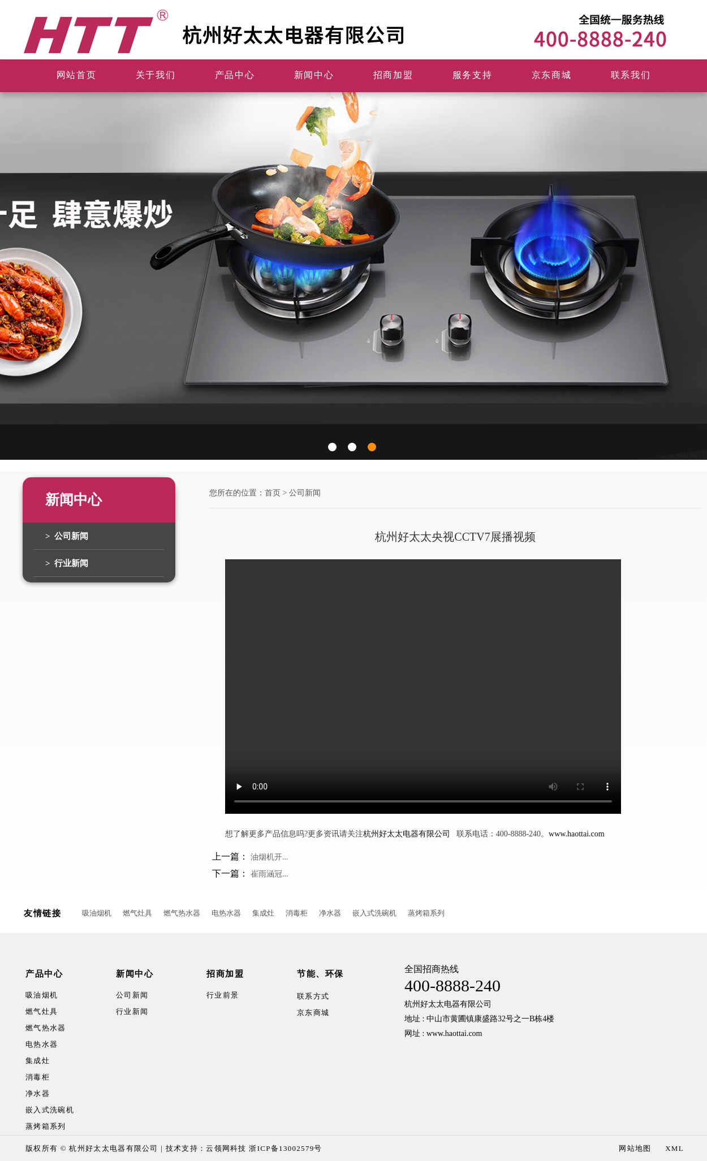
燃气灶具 (137, 913)
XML (674, 1148)
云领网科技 (226, 1148)
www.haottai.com (577, 834)
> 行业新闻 (66, 563)
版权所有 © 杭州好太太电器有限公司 (91, 1148)
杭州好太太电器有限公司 (406, 834)
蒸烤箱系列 (426, 913)
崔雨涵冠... (269, 874)
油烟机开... (269, 857)
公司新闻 (305, 493)
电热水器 (226, 913)
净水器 (330, 913)
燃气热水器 (181, 913)
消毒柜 (297, 913)
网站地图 (635, 1148)
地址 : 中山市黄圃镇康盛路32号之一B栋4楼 (479, 1019)
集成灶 (263, 913)
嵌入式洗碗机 (374, 913)
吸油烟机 (96, 913)
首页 (273, 493)
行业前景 (222, 995)
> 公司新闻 (66, 536)
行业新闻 (132, 1011)
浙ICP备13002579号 (285, 1148)
